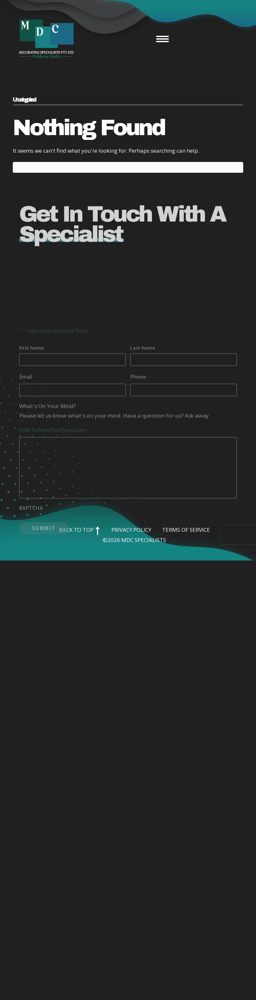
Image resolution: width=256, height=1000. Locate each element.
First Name (31, 395)
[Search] (128, 167)
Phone (139, 424)
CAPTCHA (31, 555)
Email (27, 424)
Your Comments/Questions (54, 478)
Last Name (142, 395)
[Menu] (162, 39)
